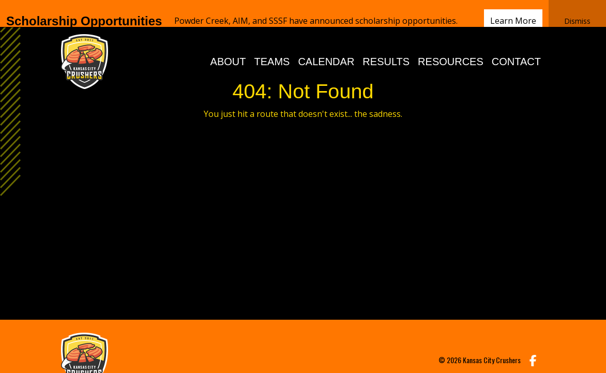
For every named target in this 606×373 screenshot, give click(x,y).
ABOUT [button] (228, 44)
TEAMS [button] (272, 44)
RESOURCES (450, 44)
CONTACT (516, 44)
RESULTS (386, 44)
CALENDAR (326, 44)
